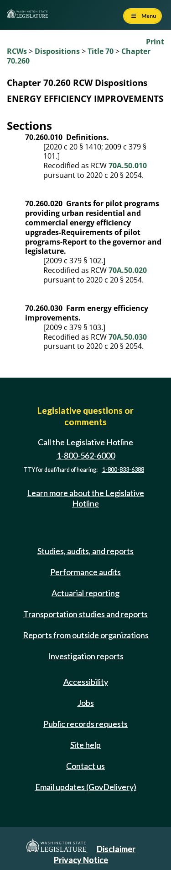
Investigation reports (86, 656)
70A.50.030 (128, 337)
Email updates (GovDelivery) (85, 787)
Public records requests (85, 724)
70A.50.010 (128, 165)
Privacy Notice (81, 860)
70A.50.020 (128, 270)
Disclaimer (116, 849)
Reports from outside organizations (86, 635)
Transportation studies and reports (85, 614)
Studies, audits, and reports (85, 551)
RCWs (17, 51)
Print (155, 42)
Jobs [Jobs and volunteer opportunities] (86, 703)
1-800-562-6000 (86, 455)
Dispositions (57, 51)
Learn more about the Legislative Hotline (85, 498)
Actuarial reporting (85, 593)
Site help (85, 745)
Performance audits (85, 572)
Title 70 (101, 51)
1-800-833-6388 (123, 469)
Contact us (85, 766)
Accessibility (85, 682)
